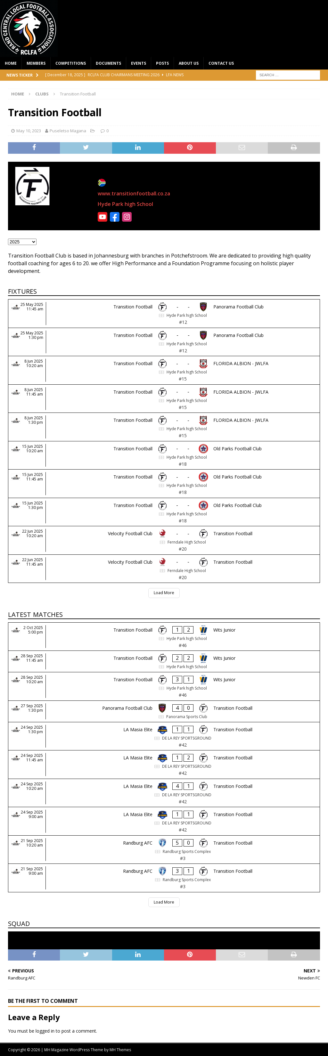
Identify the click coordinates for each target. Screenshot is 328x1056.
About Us (189, 63)
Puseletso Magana (68, 131)
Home (11, 63)
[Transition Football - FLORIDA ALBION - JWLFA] (164, 370)
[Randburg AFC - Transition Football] (164, 850)
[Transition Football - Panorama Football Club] (164, 313)
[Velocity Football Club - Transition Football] (164, 540)
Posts (162, 63)
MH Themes (120, 1049)
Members (36, 63)
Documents (108, 63)
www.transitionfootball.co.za (134, 193)
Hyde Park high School (125, 204)
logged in (45, 1031)
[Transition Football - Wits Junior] (164, 637)
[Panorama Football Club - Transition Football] (164, 711)
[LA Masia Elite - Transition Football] (164, 736)
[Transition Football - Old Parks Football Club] (164, 455)
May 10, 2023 (28, 131)
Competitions (70, 63)
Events (138, 63)
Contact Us (221, 63)
